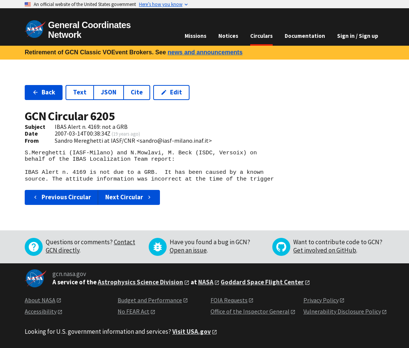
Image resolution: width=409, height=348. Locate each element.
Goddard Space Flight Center (262, 282)
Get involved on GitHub (324, 250)
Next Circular (128, 197)
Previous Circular (61, 197)
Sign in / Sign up (357, 35)
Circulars (261, 35)
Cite (137, 92)
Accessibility (41, 311)
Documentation (305, 35)
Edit (171, 92)
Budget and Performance (150, 300)
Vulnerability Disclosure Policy (342, 311)
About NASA (40, 300)
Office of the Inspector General (250, 311)
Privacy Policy (321, 300)
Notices (228, 35)
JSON (108, 92)
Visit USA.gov (191, 331)
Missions (195, 35)
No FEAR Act (133, 311)
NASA (205, 282)
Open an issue (188, 250)
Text (80, 92)
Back (43, 92)
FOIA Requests (229, 300)
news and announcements (204, 52)
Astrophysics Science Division (140, 282)
